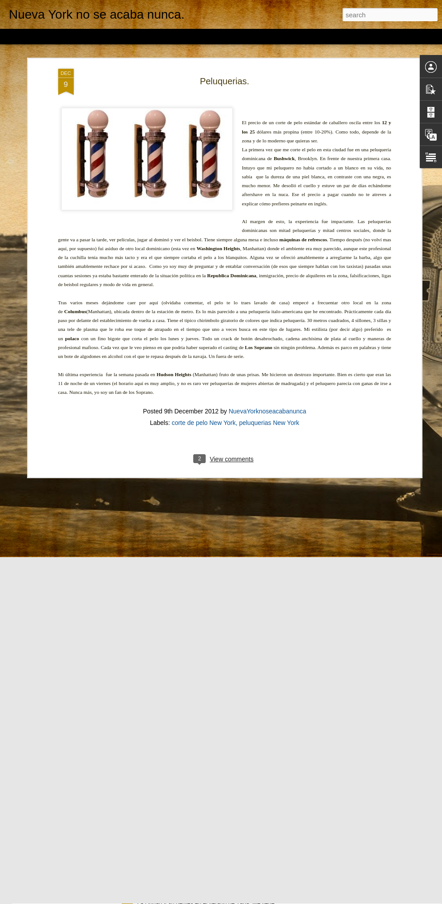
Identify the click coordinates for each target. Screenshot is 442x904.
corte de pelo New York (203, 365)
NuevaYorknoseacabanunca (268, 354)
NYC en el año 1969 (169, 894)
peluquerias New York (269, 365)
